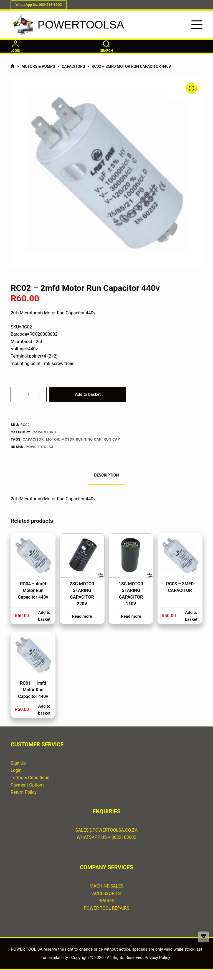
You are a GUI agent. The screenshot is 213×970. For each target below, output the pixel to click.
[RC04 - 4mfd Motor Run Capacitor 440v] (33, 555)
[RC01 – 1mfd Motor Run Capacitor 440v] (33, 654)
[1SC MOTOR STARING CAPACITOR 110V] (131, 555)
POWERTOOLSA (80, 25)
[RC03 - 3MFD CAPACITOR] (180, 555)
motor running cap (81, 439)
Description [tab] (106, 475)
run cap (112, 439)
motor (52, 439)
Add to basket (88, 394)
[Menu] (196, 24)
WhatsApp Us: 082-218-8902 (38, 4)
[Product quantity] (29, 394)
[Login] (15, 46)
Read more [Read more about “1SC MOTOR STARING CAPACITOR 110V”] (131, 616)
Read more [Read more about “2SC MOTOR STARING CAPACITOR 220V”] (82, 616)
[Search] (106, 46)
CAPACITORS (44, 432)
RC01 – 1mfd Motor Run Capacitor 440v (33, 690)
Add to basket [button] (44, 616)
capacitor (33, 439)
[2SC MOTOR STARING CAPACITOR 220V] (82, 555)
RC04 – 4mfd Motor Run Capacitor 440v (33, 590)
